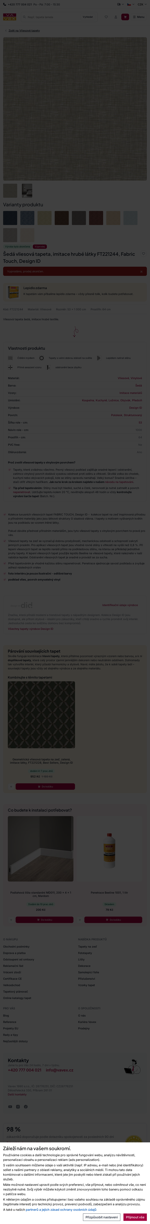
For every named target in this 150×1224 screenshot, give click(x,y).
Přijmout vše (135, 1217)
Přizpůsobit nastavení (102, 1217)
